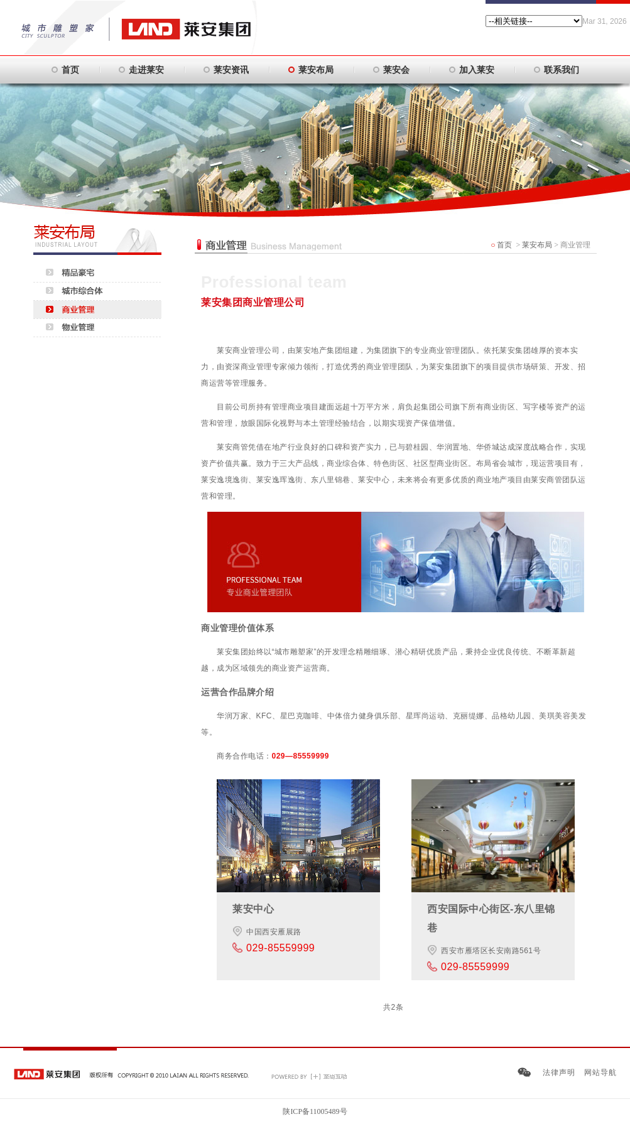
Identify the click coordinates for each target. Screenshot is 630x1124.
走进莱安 (146, 70)
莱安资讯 (231, 70)
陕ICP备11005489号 (315, 1111)
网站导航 (600, 1072)
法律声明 (559, 1072)
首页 (70, 70)
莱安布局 (316, 70)
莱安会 (396, 70)
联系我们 (561, 70)
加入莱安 (476, 70)
